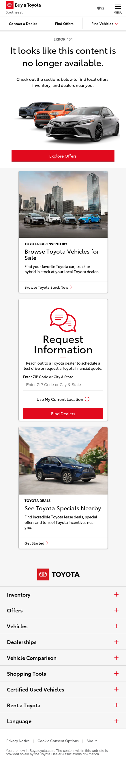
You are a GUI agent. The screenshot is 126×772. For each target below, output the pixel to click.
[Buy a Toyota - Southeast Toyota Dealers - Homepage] (26, 5)
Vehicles (63, 626)
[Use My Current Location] (63, 399)
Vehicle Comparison (63, 657)
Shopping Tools (63, 673)
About (91, 740)
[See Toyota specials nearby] (63, 488)
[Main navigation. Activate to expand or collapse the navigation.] (118, 8)
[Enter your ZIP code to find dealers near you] (63, 384)
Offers (63, 610)
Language (63, 721)
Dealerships (63, 641)
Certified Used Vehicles (63, 689)
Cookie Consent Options (58, 740)
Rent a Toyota (63, 705)
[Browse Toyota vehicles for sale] (63, 232)
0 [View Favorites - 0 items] (100, 8)
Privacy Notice (18, 740)
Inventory (63, 594)
